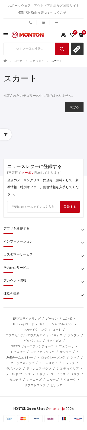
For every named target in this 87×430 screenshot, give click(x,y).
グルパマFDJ (32, 341)
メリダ (75, 374)
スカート (56, 60)
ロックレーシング (53, 357)
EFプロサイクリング (27, 318)
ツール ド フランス (18, 374)
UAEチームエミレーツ (21, 357)
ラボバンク (13, 368)
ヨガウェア (37, 60)
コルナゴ (53, 379)
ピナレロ (57, 385)
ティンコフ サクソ (38, 368)
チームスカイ (48, 363)
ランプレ (74, 335)
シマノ (74, 357)
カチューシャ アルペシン (56, 324)
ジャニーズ (34, 379)
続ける (74, 107)
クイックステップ (22, 363)
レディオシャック (42, 352)
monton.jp (57, 409)
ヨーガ (18, 60)
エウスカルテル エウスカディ (25, 335)
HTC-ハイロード (23, 324)
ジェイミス (57, 374)
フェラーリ (66, 346)
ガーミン (52, 318)
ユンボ (67, 318)
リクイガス (53, 341)
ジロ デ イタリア (67, 368)
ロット (56, 329)
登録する (69, 207)
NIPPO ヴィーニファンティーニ (32, 346)
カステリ (15, 379)
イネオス (56, 335)
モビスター (17, 352)
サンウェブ (67, 352)
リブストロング (34, 385)
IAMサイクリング (35, 329)
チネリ (40, 374)
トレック (69, 363)
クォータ (70, 379)
